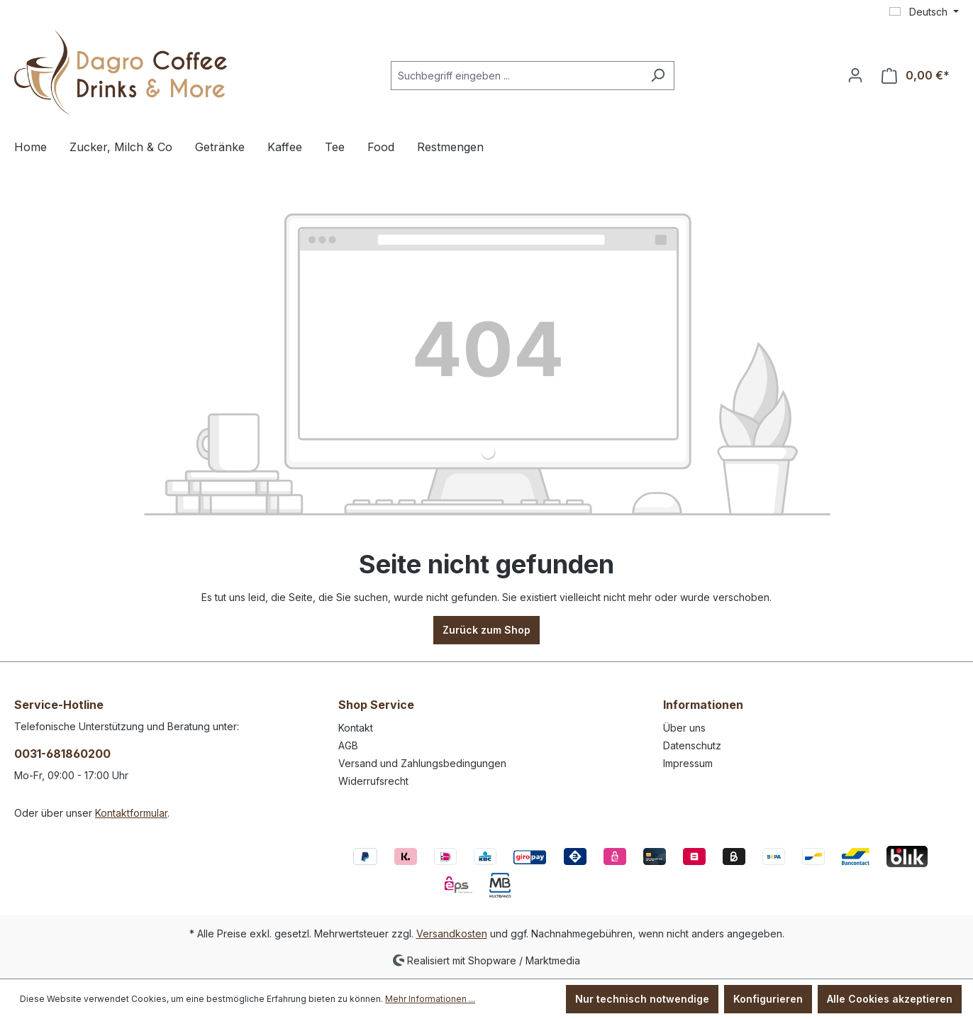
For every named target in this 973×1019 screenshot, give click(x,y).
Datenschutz (692, 745)
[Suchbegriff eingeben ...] (516, 75)
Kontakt (355, 728)
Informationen (703, 705)
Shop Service (376, 705)
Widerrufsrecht (373, 781)
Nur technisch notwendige (642, 999)
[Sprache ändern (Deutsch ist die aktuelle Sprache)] (924, 12)
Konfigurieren (768, 999)
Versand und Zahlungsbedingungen (422, 763)
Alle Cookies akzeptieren (889, 999)
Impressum (688, 763)
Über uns (684, 728)
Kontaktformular (131, 813)
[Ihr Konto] (855, 75)
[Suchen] (657, 75)
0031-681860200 (62, 754)
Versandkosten (451, 933)
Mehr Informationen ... (430, 998)
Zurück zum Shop (486, 630)
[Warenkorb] (915, 75)
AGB (348, 745)
